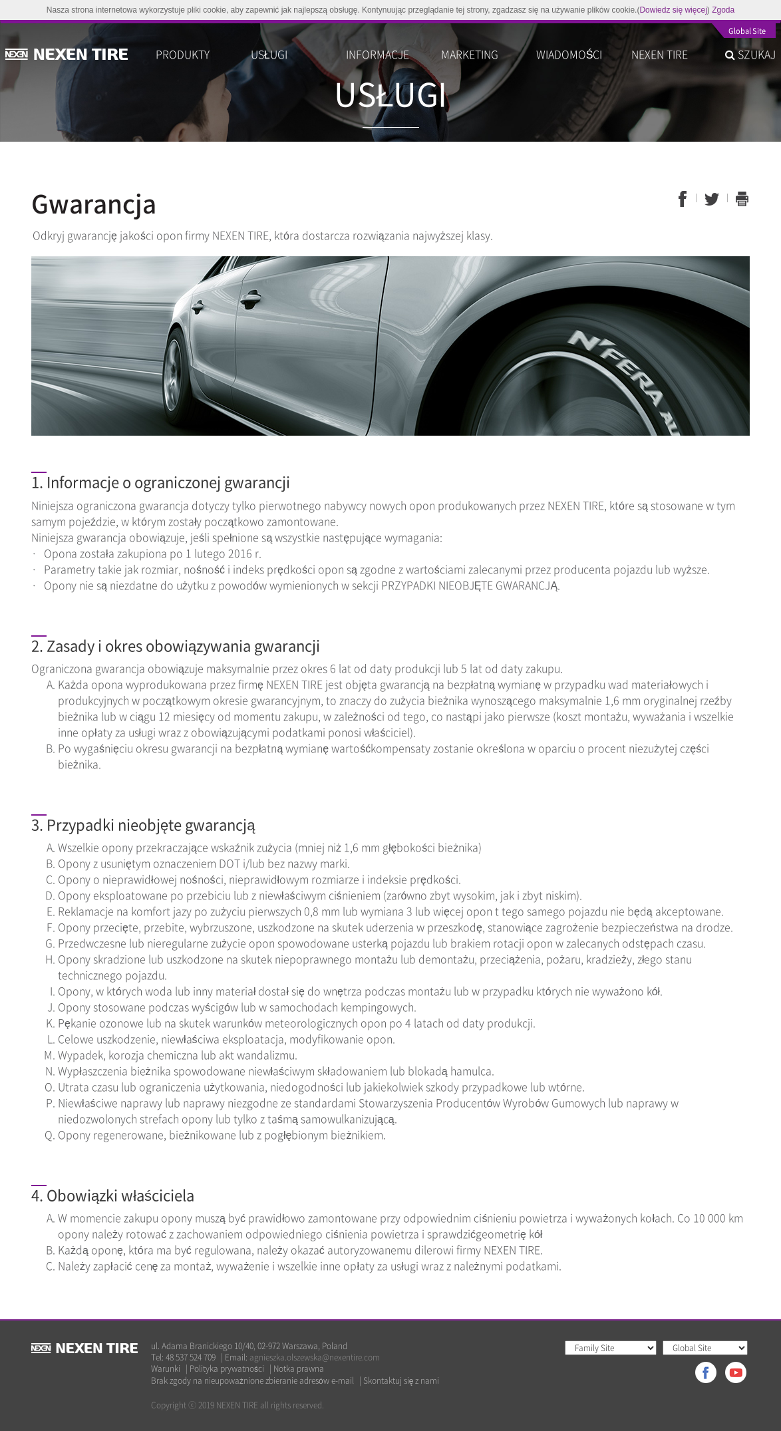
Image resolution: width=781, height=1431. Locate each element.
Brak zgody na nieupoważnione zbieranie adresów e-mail (252, 1380)
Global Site (747, 32)
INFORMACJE (377, 54)
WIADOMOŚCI (569, 54)
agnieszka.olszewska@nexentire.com (314, 1357)
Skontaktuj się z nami (401, 1380)
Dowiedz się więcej (672, 10)
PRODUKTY (183, 54)
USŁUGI (269, 54)
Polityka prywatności (227, 1368)
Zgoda (723, 10)
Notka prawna (298, 1368)
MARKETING (469, 54)
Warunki (165, 1368)
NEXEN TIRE (659, 54)
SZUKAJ (750, 54)
